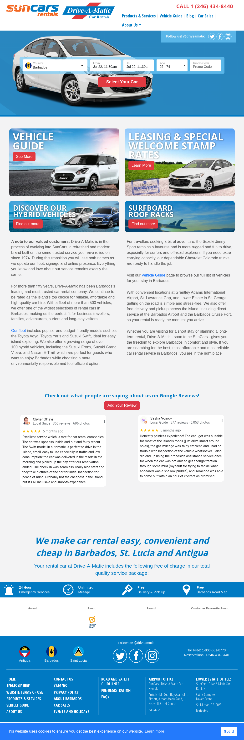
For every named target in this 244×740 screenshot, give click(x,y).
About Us (130, 25)
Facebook (220, 36)
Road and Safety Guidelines (115, 681)
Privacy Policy (66, 692)
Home (11, 679)
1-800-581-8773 (214, 650)
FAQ (105, 696)
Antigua (24, 660)
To (128, 63)
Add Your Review (122, 405)
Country (38, 63)
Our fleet (18, 330)
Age (162, 63)
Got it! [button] (229, 731)
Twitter (211, 36)
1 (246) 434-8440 (211, 6)
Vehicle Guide (171, 16)
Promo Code (201, 63)
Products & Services (139, 16)
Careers (60, 685)
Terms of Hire (18, 685)
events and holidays (71, 711)
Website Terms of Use (24, 692)
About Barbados (68, 698)
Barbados (51, 660)
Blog (190, 16)
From (96, 63)
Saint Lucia (78, 660)
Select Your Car (122, 82)
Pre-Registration (116, 690)
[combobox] (54, 65)
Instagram (228, 36)
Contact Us (63, 679)
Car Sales (206, 16)
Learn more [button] (154, 731)
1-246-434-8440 (217, 655)
